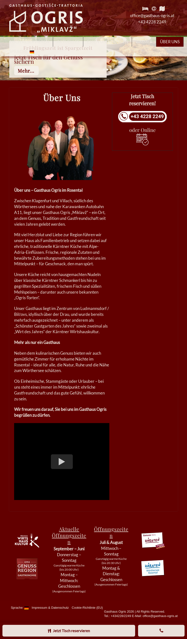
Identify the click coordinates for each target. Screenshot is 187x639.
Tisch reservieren (29, 41)
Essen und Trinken (107, 41)
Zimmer (144, 41)
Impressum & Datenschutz (50, 607)
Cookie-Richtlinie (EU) (87, 607)
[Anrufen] (161, 630)
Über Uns (170, 41)
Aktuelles (68, 41)
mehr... (26, 70)
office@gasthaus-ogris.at (152, 15)
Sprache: (21, 51)
